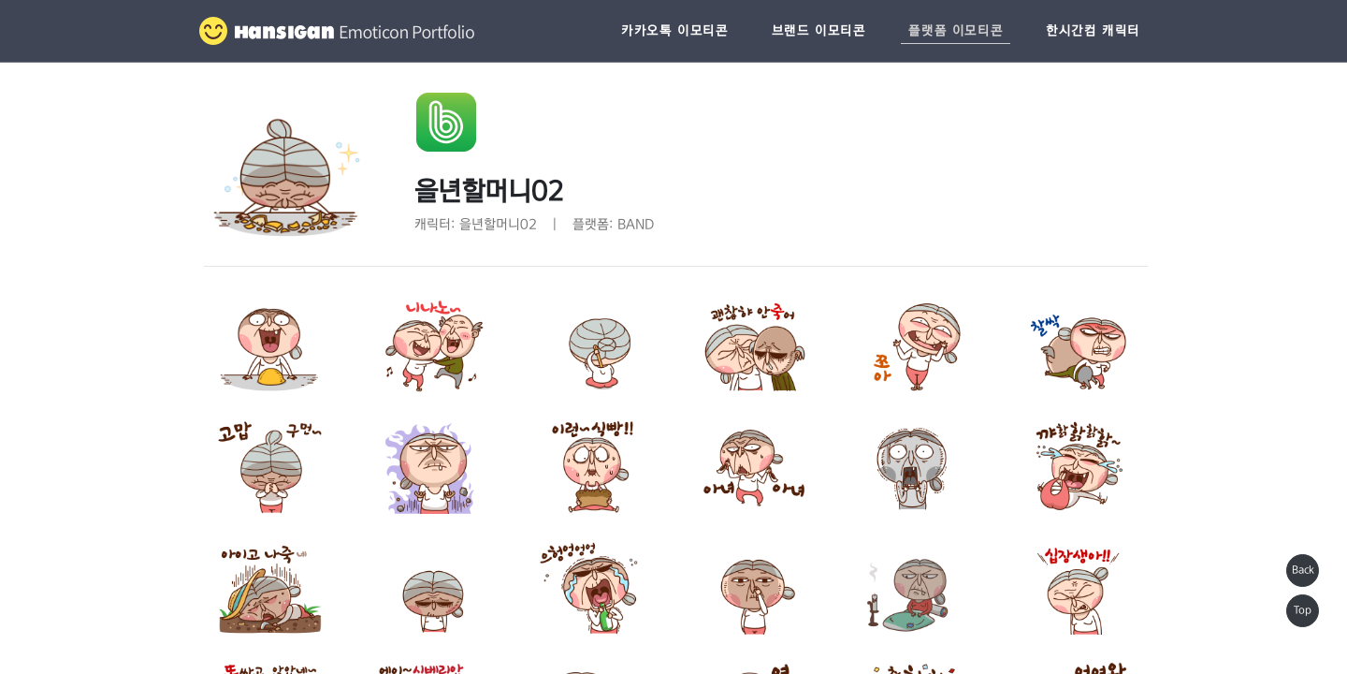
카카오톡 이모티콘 (674, 30)
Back (1303, 570)
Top (1302, 610)
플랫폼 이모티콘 (955, 30)
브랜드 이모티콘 (819, 30)
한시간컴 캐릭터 (1093, 30)
